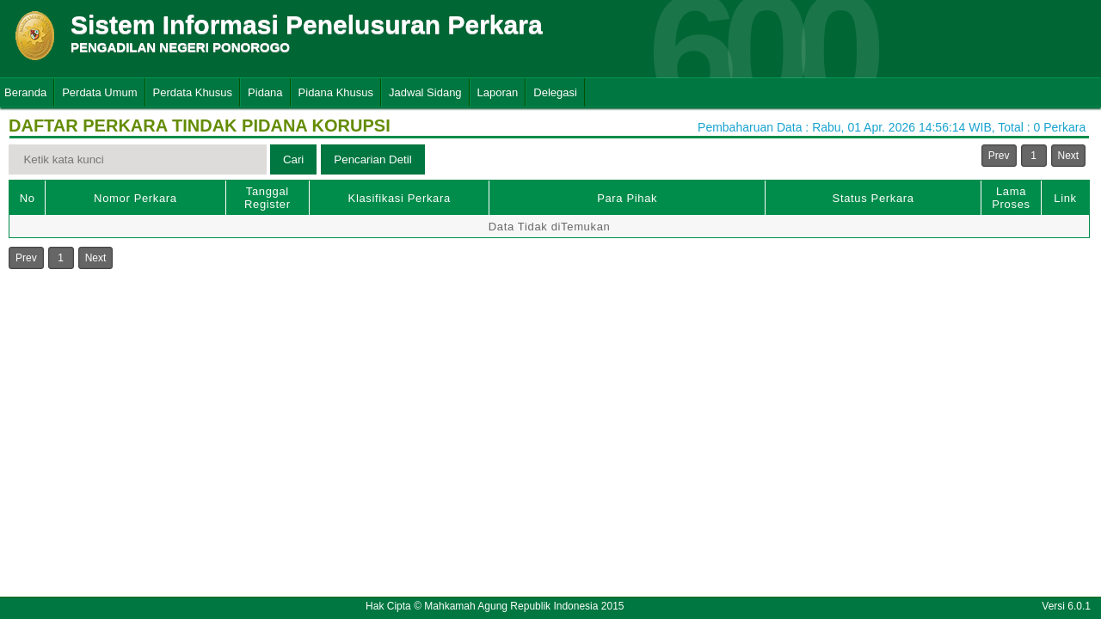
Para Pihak (627, 198)
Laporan (498, 92)
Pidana (265, 92)
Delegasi (555, 92)
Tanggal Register (267, 198)
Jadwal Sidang (425, 92)
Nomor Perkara (135, 198)
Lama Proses (1011, 198)
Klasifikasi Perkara (399, 198)
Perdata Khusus (193, 92)
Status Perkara (873, 198)
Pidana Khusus (335, 92)
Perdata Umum (99, 92)
